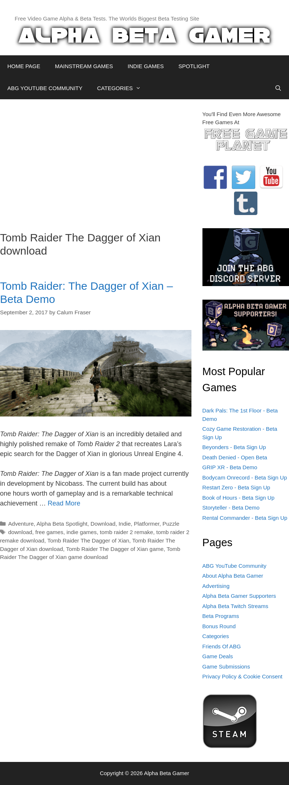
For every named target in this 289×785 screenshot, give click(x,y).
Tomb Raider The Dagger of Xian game (115, 549)
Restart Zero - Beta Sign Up (236, 487)
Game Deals (217, 656)
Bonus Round (219, 626)
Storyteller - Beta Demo (231, 507)
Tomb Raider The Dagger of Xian (88, 540)
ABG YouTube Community (234, 566)
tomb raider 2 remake (126, 532)
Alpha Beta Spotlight (62, 524)
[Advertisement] (95, 161)
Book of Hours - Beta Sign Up (238, 498)
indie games (81, 532)
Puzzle (170, 524)
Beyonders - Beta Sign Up (234, 447)
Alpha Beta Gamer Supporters (239, 596)
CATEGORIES (122, 88)
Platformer (147, 524)
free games (49, 532)
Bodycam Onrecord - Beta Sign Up (244, 477)
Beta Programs (220, 616)
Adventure (21, 524)
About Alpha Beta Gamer (232, 576)
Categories (215, 636)
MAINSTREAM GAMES (84, 66)
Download (103, 524)
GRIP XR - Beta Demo (229, 467)
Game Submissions (226, 666)
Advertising (216, 586)
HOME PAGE (23, 66)
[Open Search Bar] (278, 88)
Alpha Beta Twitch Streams (235, 606)
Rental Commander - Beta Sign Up (245, 518)
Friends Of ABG (221, 646)
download (20, 532)
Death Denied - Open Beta (234, 457)
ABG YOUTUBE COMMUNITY (45, 88)
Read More (64, 503)
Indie (124, 524)
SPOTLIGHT (193, 66)
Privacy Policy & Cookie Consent (242, 676)
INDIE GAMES (146, 66)
